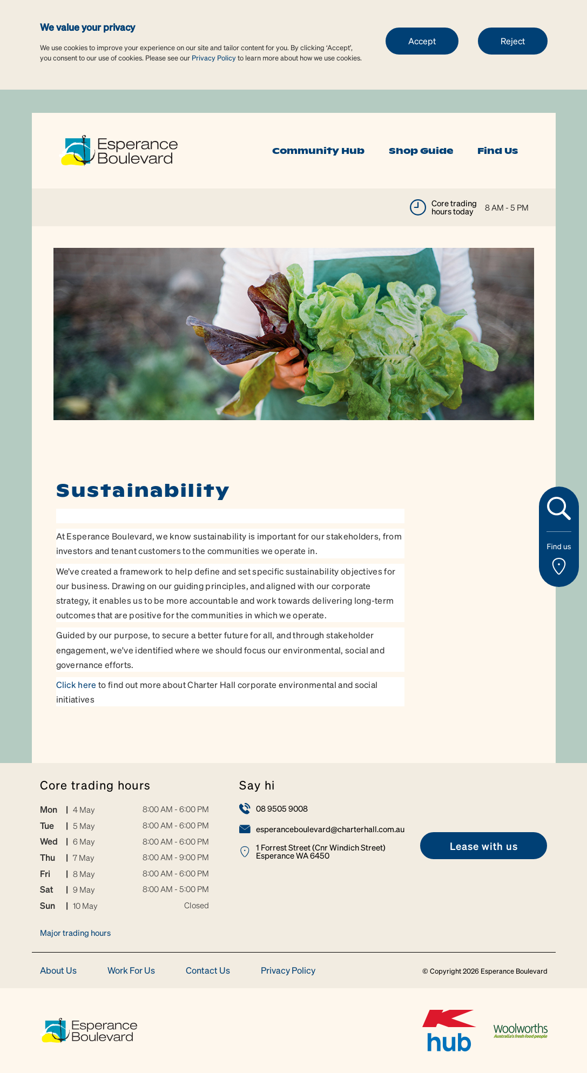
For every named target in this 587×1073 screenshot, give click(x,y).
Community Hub (318, 151)
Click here (76, 684)
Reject (513, 40)
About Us (58, 970)
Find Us (497, 151)
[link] (118, 149)
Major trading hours (75, 932)
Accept (422, 40)
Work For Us (131, 970)
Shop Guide (421, 151)
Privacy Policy (214, 57)
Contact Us (208, 970)
